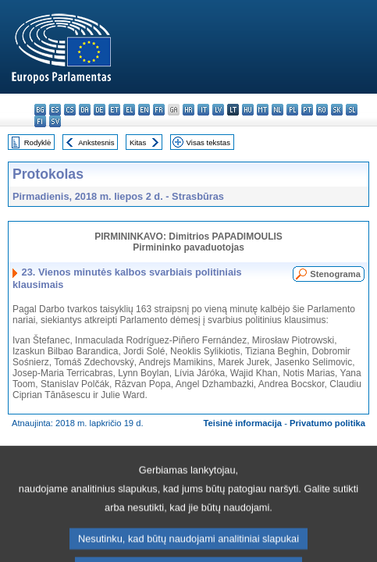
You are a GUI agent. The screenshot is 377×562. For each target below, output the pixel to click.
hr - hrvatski (188, 110)
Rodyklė (38, 142)
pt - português (307, 110)
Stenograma (335, 274)
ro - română (322, 110)
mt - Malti (263, 110)
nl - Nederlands (277, 110)
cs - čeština (70, 110)
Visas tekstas (208, 142)
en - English (144, 110)
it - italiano (203, 110)
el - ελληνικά (129, 110)
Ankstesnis (96, 142)
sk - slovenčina (337, 110)
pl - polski (292, 110)
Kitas (138, 142)
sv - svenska (55, 121)
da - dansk (85, 110)
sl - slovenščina (351, 110)
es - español (55, 110)
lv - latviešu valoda (218, 110)
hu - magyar (248, 110)
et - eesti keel (114, 110)
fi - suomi (40, 121)
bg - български (40, 110)
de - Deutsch (99, 110)
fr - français (159, 110)
